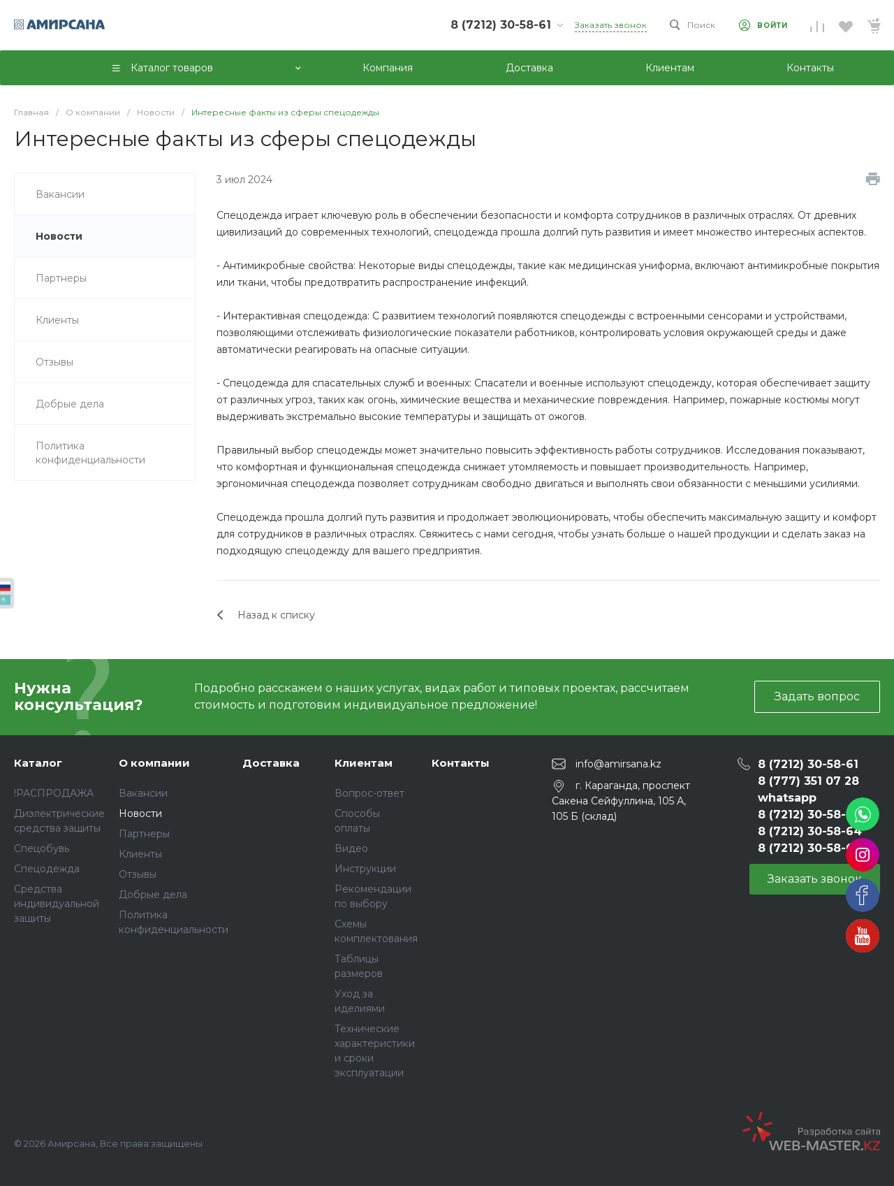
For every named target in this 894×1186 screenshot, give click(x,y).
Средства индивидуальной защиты (56, 904)
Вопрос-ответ (369, 793)
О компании (154, 762)
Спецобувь (41, 848)
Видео (351, 848)
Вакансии (143, 793)
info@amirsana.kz (618, 763)
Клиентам (364, 762)
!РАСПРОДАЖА (54, 793)
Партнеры (144, 833)
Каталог (38, 762)
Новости (140, 813)
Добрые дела (153, 894)
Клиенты (140, 854)
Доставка (271, 762)
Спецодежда (47, 868)
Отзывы (137, 874)
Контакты (461, 762)
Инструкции (365, 868)
